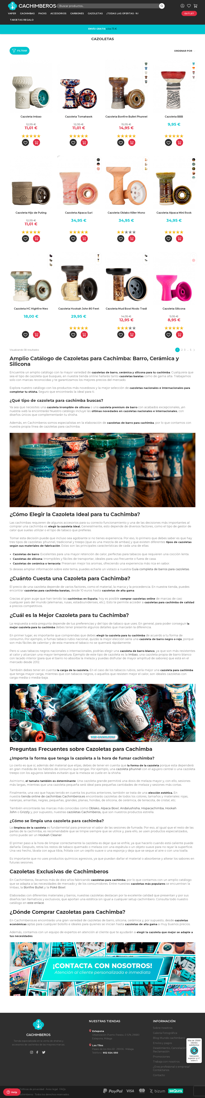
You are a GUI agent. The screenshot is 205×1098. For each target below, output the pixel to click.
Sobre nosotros (162, 1027)
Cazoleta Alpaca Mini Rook (174, 212)
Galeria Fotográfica (165, 1033)
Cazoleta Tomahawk (78, 116)
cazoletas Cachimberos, (84, 812)
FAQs (62, 1089)
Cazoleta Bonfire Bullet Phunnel (126, 116)
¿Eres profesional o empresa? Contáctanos (171, 1068)
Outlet (189, 13)
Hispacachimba (152, 808)
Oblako (94, 808)
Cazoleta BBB (174, 116)
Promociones (161, 1056)
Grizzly (25, 812)
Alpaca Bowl (110, 808)
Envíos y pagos (162, 1043)
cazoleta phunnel (128, 769)
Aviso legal (52, 1089)
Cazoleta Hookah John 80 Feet (78, 308)
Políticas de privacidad (31, 1089)
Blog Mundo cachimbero (169, 1037)
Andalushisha (130, 808)
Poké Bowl (57, 887)
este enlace (35, 903)
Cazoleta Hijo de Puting (31, 212)
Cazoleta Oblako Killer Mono (126, 212)
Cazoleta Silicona (174, 308)
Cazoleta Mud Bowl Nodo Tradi (126, 308)
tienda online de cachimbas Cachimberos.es (53, 796)
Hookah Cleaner (50, 835)
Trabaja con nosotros (166, 1061)
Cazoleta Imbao (30, 116)
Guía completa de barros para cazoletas (160, 569)
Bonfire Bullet (33, 887)
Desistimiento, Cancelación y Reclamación (171, 1050)
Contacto (159, 1075)
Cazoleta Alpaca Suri (78, 212)
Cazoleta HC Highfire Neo (31, 308)
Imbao (133, 654)
